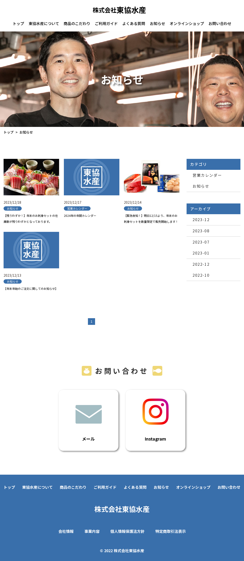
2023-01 (201, 253)
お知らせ (201, 186)
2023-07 (201, 242)
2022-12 (201, 264)
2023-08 (201, 231)
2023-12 (201, 219)
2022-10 (201, 275)
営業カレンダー (207, 175)
